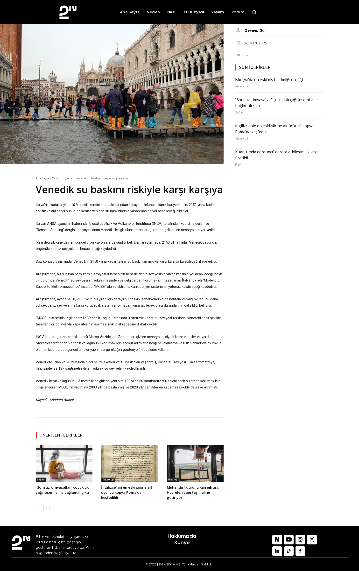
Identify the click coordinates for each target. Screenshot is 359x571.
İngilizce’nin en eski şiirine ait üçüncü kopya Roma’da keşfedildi (126, 492)
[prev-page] (39, 508)
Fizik (238, 162)
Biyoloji (172, 479)
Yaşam (56, 178)
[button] (254, 12)
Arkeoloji (108, 479)
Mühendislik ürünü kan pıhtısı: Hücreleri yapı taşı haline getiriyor (193, 492)
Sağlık (40, 479)
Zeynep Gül (255, 30)
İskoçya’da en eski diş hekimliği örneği (269, 79)
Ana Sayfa (42, 178)
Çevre (68, 178)
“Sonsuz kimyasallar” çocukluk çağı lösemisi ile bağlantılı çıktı (62, 490)
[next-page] (46, 508)
